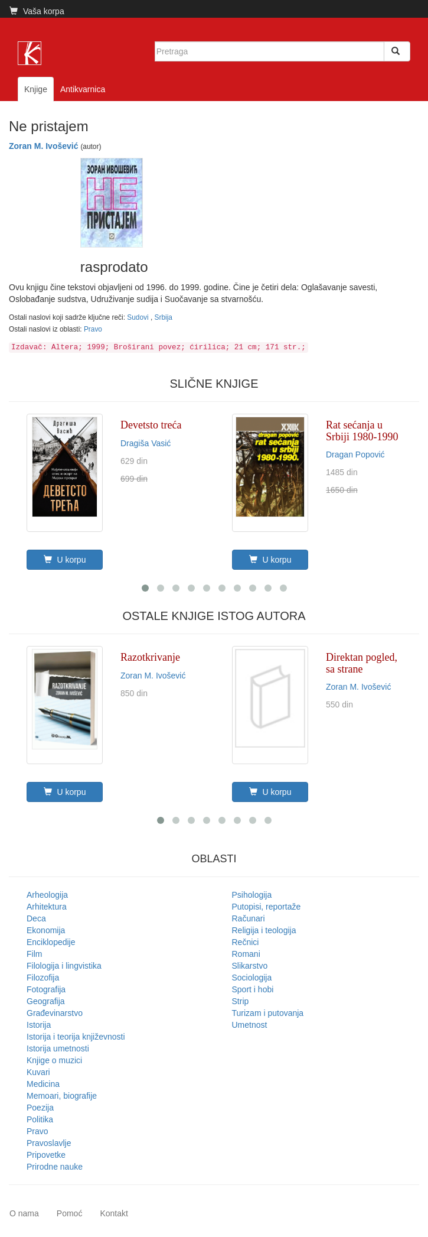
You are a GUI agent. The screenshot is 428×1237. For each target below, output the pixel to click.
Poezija (40, 1107)
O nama (24, 1213)
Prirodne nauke (55, 1166)
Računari (248, 918)
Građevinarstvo (55, 1013)
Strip (240, 1001)
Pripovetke (46, 1155)
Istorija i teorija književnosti (76, 1036)
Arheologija (47, 895)
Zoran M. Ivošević (43, 146)
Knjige (35, 89)
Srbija (163, 317)
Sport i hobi (253, 989)
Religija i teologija (264, 930)
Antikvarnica (82, 89)
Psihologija (252, 895)
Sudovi (139, 317)
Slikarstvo (250, 965)
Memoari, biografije (62, 1095)
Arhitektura (47, 906)
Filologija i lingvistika (64, 965)
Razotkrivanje (150, 657)
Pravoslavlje (49, 1143)
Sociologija (252, 977)
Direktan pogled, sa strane (361, 663)
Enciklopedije (51, 942)
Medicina (43, 1084)
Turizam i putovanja (268, 1013)
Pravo (93, 329)
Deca (36, 918)
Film (34, 954)
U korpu (65, 559)
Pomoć (70, 1213)
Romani (246, 954)
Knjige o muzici (54, 1060)
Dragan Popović (355, 454)
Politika (40, 1119)
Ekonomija (46, 930)
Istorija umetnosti (58, 1048)
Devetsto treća (150, 425)
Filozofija (43, 977)
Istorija (39, 1025)
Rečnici (245, 942)
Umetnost (249, 1025)
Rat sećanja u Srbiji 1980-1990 (362, 431)
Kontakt (114, 1213)
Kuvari (38, 1072)
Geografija (46, 1001)
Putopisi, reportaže (266, 906)
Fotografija (46, 989)
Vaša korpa (36, 11)
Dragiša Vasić (145, 443)
